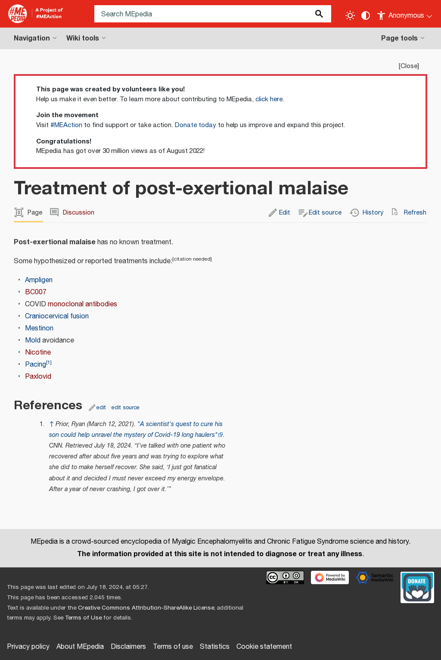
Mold (32, 340)
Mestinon (39, 328)
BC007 (36, 292)
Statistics (215, 646)
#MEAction (66, 125)
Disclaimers (128, 646)
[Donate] (417, 586)
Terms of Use (83, 618)
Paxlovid (38, 376)
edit (101, 407)
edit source (126, 407)
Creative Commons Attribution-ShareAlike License (146, 608)
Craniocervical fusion (57, 316)
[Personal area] (405, 13)
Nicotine (38, 352)
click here (269, 99)
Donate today (195, 125)
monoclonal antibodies (82, 304)
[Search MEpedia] (212, 13)
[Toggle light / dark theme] (350, 15)
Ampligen (39, 280)
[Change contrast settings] (365, 15)
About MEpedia (80, 646)
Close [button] (409, 66)
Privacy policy (28, 646)
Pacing (35, 364)
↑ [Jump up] (51, 424)
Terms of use (173, 646)
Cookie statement (264, 646)
